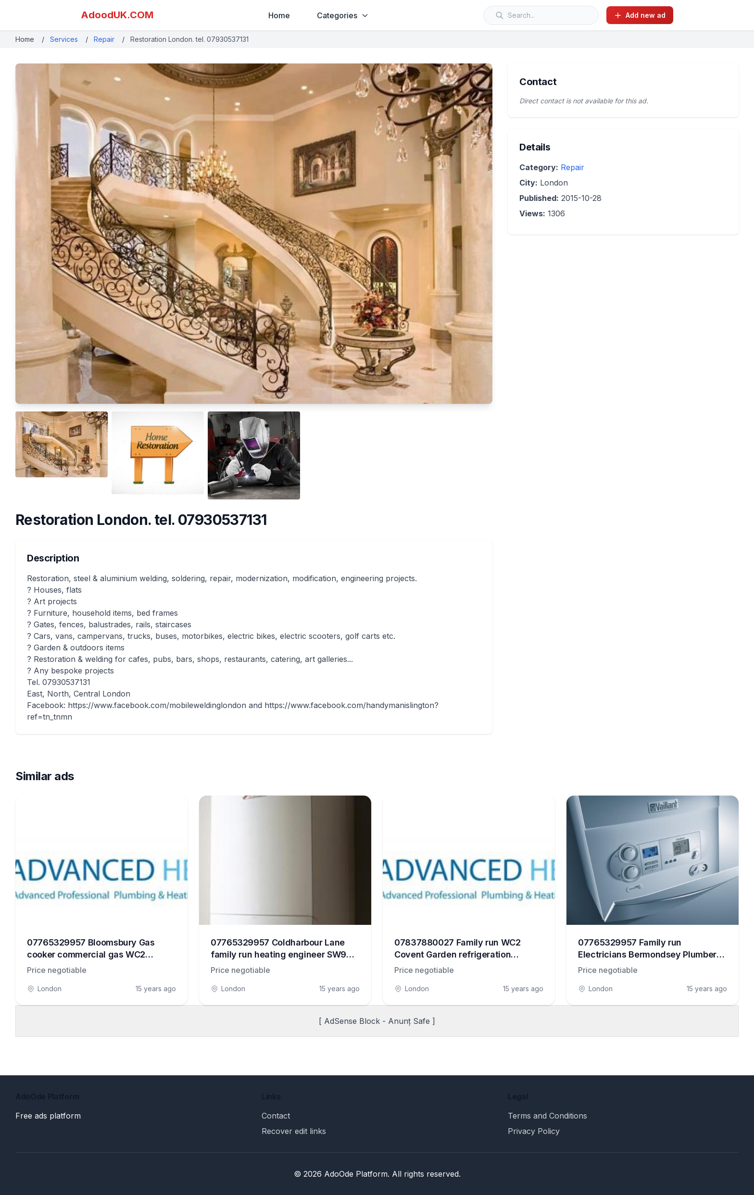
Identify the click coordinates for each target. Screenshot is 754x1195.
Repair (104, 39)
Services (64, 39)
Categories (343, 15)
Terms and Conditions (547, 1115)
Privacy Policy (534, 1131)
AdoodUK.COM (117, 15)
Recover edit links (294, 1131)
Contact (276, 1115)
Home (279, 15)
